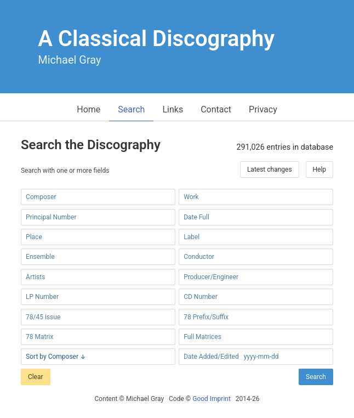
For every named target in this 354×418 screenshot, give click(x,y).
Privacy (263, 109)
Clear (35, 377)
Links (172, 109)
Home (88, 109)
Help (320, 169)
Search (131, 109)
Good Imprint (211, 399)
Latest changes (269, 169)
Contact (216, 109)
